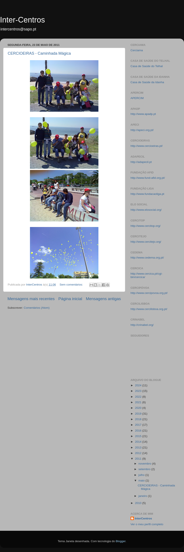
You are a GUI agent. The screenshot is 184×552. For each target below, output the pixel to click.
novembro (145, 463)
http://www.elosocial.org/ (146, 209)
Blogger (121, 541)
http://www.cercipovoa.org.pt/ (149, 293)
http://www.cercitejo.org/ (146, 241)
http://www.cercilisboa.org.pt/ (149, 309)
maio (141, 480)
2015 (138, 436)
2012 (138, 453)
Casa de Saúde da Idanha (147, 82)
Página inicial (70, 298)
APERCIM (137, 98)
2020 (138, 407)
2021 (138, 402)
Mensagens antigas (103, 298)
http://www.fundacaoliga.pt (147, 194)
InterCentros (143, 518)
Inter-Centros (22, 19)
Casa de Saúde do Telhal (147, 66)
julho (141, 475)
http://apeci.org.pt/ (142, 130)
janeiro (143, 496)
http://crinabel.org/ (142, 324)
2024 (138, 385)
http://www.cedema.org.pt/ (147, 257)
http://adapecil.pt (141, 162)
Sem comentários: (71, 284)
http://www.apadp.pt (143, 114)
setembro (144, 469)
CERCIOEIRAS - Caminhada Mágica (39, 53)
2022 (138, 396)
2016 (138, 430)
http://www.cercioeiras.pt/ (147, 145)
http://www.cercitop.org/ (145, 225)
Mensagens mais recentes (31, 298)
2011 (138, 458)
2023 (138, 391)
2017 (138, 424)
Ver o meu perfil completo (147, 524)
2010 (138, 503)
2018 (138, 419)
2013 (138, 447)
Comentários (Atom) (37, 307)
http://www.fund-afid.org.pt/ (148, 177)
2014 (138, 441)
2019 (138, 413)
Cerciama (137, 50)
